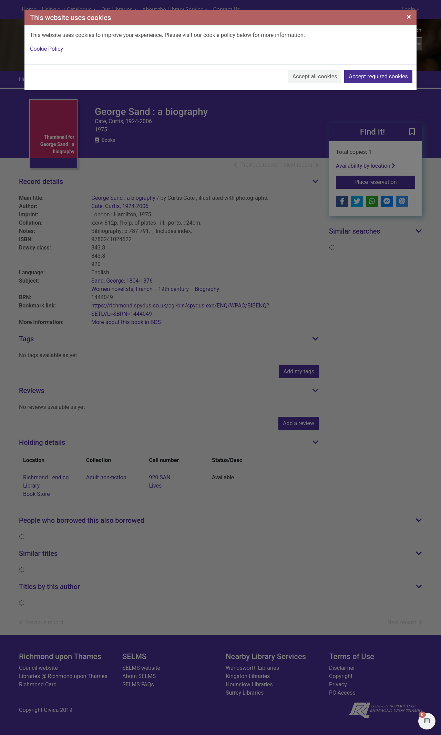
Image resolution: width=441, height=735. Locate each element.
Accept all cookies (315, 76)
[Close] (409, 17)
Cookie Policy (46, 49)
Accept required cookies (378, 76)
